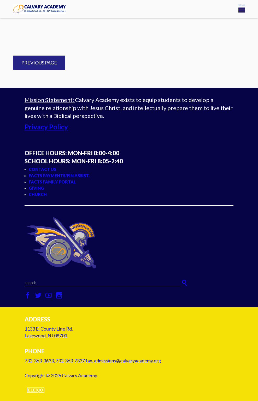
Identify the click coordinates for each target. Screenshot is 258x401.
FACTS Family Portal (52, 181)
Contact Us (42, 169)
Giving (36, 187)
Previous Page (39, 62)
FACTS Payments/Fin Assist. (59, 175)
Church (38, 194)
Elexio (36, 390)
